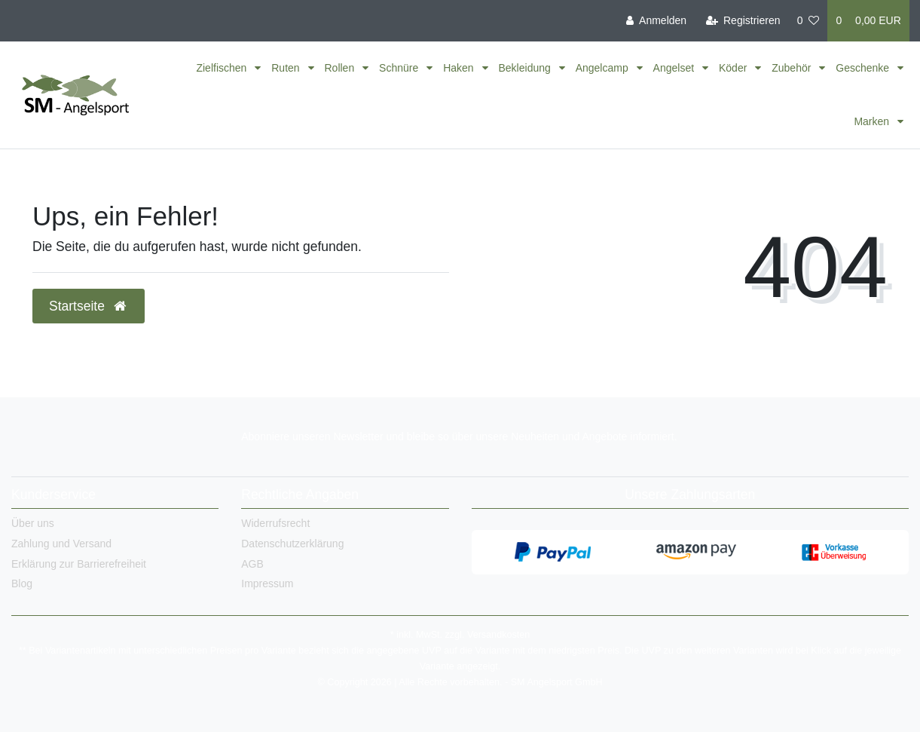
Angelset (675, 68)
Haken (459, 68)
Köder (734, 68)
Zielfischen (222, 68)
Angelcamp (603, 68)
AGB (252, 564)
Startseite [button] (88, 306)
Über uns (32, 523)
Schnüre (400, 68)
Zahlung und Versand (61, 544)
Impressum (267, 583)
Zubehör (793, 68)
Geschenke (864, 68)
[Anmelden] (656, 20)
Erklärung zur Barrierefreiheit (78, 564)
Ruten (286, 68)
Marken (873, 121)
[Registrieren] (742, 20)
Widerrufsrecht (275, 523)
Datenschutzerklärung (292, 544)
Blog (21, 583)
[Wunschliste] (808, 20)
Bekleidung (526, 68)
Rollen (341, 68)
